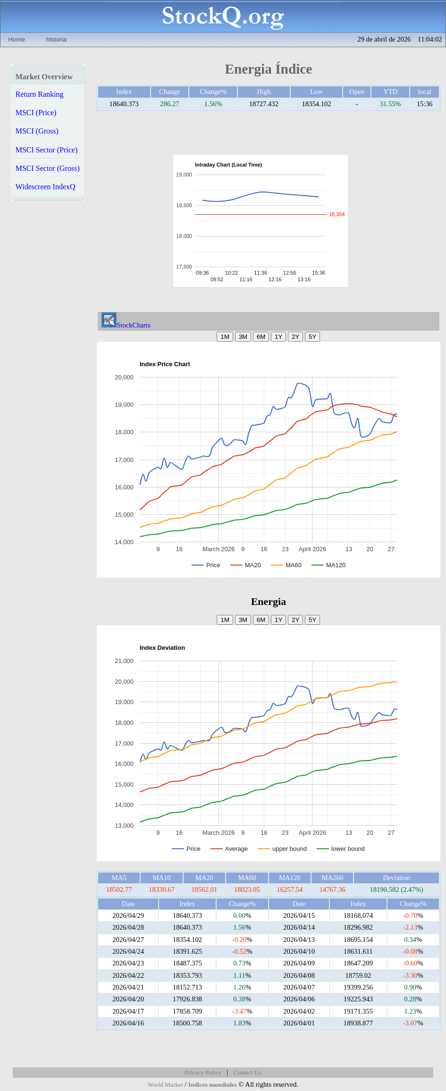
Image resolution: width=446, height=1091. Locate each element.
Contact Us (247, 1072)
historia (56, 39)
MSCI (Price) (36, 113)
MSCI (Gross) (37, 131)
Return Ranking (40, 94)
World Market (165, 1084)
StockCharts (126, 325)
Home (16, 39)
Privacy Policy (203, 1072)
